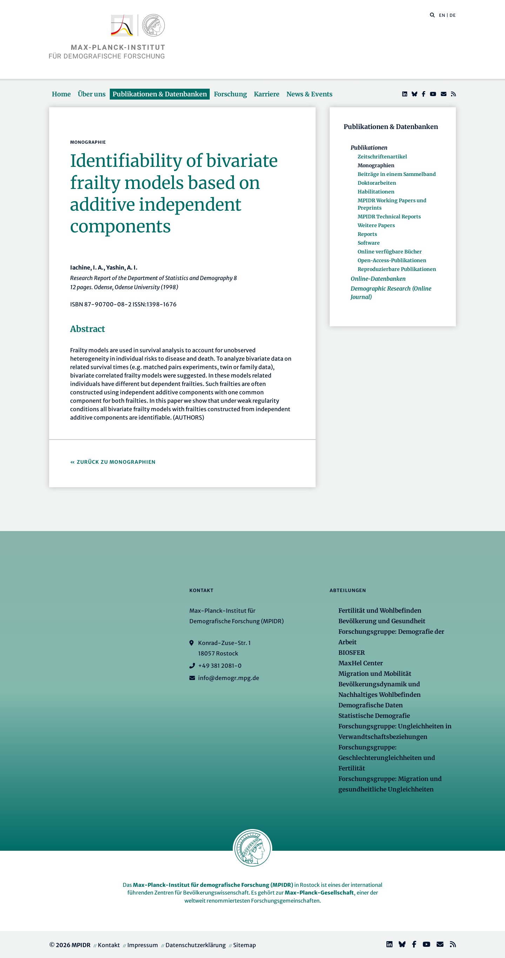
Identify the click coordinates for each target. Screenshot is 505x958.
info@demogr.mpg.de (228, 677)
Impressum (142, 945)
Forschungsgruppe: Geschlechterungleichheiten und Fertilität (386, 757)
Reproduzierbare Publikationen (397, 269)
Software (369, 243)
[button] (432, 14)
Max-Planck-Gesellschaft (319, 892)
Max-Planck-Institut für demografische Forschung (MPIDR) (213, 885)
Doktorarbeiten (377, 183)
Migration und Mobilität (374, 674)
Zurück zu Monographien (116, 462)
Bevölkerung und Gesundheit (381, 621)
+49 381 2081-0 (220, 665)
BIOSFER (351, 653)
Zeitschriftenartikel (382, 157)
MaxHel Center (360, 663)
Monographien (376, 165)
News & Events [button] (309, 94)
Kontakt (109, 945)
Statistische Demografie (374, 716)
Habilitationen (376, 192)
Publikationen (369, 147)
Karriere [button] (267, 94)
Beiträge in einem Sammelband (397, 174)
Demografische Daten (370, 705)
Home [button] (61, 94)
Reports (367, 234)
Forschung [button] (230, 94)
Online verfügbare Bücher (390, 252)
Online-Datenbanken (378, 278)
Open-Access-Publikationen (392, 260)
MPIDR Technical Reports (389, 216)
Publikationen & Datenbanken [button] (160, 94)
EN (442, 15)
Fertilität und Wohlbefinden (380, 610)
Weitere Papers (376, 225)
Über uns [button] (92, 94)
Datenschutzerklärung (196, 945)
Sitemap (244, 945)
